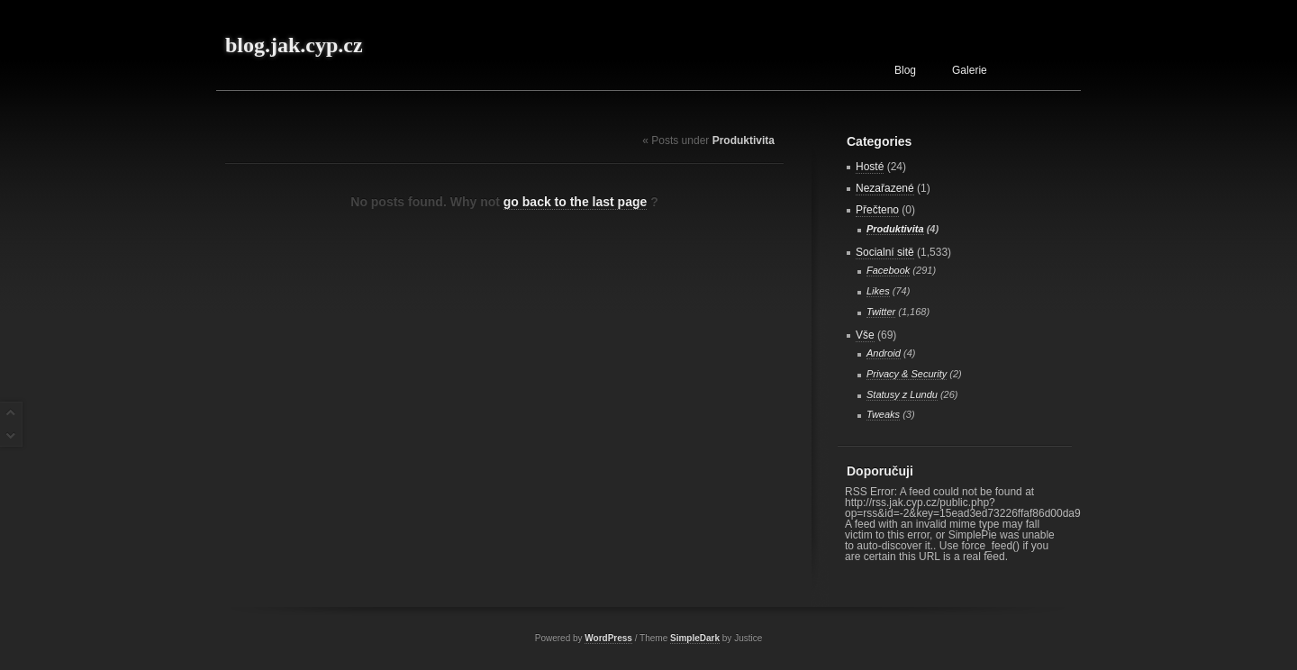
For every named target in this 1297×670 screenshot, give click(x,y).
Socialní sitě (885, 252)
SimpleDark (695, 638)
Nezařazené (885, 188)
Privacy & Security (906, 373)
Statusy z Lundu (902, 394)
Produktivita (895, 228)
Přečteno (877, 210)
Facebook (888, 270)
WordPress (608, 638)
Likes (878, 290)
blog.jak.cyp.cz (294, 45)
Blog (905, 70)
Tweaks (883, 414)
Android (883, 353)
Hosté (870, 166)
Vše (865, 335)
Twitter (880, 311)
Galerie (969, 70)
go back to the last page (575, 202)
